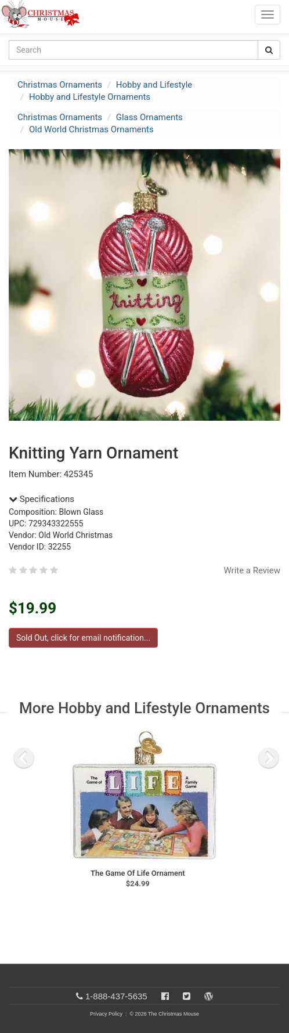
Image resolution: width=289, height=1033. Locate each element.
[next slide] (268, 758)
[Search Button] (269, 50)
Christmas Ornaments (59, 85)
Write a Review (251, 570)
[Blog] (208, 996)
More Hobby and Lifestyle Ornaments (144, 708)
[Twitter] (186, 996)
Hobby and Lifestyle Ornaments (89, 97)
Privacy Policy (106, 1014)
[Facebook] (165, 996)
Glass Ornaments (149, 117)
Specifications (41, 499)
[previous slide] (23, 758)
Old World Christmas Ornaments (91, 129)
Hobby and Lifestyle (154, 85)
